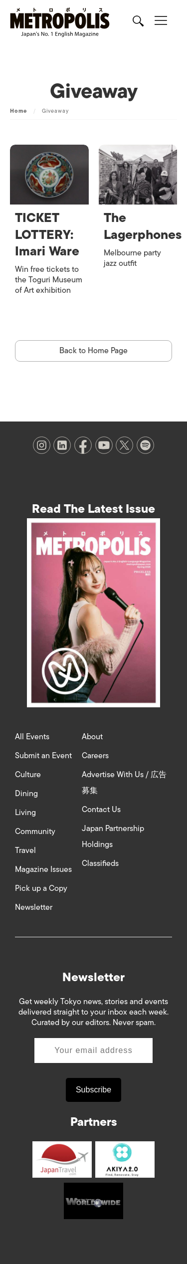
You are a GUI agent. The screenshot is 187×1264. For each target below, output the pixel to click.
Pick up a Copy (41, 888)
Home (18, 110)
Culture (28, 774)
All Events (32, 736)
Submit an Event (43, 755)
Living (25, 812)
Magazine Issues (43, 869)
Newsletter (33, 907)
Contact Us (101, 809)
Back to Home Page (93, 350)
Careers (95, 755)
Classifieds (100, 863)
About (92, 736)
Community (35, 831)
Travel (25, 850)
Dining (26, 793)
